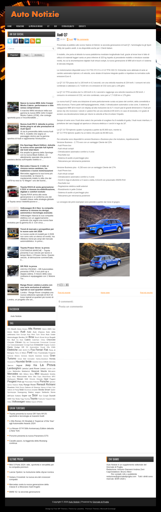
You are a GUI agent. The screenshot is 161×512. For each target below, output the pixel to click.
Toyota (33, 398)
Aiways (24, 329)
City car (26, 342)
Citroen (18, 342)
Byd (13, 340)
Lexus (43, 368)
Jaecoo (10, 365)
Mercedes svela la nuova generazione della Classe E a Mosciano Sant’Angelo (29, 485)
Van (53, 399)
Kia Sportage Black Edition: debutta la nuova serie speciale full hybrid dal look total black (37, 147)
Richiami (50, 384)
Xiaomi (33, 402)
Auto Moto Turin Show (36, 334)
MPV (54, 376)
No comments (83, 39)
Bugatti (52, 337)
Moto (14, 376)
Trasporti (48, 399)
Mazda (44, 371)
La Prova (47, 365)
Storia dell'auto (68, 26)
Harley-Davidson (42, 359)
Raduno (15, 385)
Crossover (38, 345)
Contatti (82, 26)
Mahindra (16, 371)
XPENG (39, 402)
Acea (19, 329)
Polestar (36, 382)
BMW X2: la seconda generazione (24, 492)
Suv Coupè (43, 396)
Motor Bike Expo (34, 376)
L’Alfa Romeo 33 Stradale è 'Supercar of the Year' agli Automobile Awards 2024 (31, 422)
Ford (29, 352)
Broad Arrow (44, 337)
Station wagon (34, 392)
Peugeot (12, 381)
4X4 (8, 329)
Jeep (28, 365)
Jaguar (19, 365)
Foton (35, 353)
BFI (26, 337)
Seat (21, 389)
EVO (25, 350)
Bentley (22, 337)
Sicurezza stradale (31, 390)
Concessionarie (17, 345)
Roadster (11, 387)
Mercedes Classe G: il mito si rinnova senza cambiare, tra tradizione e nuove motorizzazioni (36, 168)
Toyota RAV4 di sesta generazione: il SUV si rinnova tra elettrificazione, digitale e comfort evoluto (37, 189)
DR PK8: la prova (28, 266)
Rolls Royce (20, 387)
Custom (52, 345)
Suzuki (52, 395)
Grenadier (31, 359)
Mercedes (12, 373)
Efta (48, 347)
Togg (22, 399)
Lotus (9, 371)
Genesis (24, 356)
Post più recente (64, 293)
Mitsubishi (45, 374)
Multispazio (11, 379)
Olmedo (32, 379)
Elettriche (12, 349)
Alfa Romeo (34, 328)
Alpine (44, 329)
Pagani (52, 379)
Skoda (41, 389)
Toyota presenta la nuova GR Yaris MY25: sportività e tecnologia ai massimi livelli (28, 414)
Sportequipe (11, 392)
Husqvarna (11, 362)
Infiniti (45, 362)
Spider (53, 390)
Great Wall (22, 359)
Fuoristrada (43, 353)
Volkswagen (18, 401)
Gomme (38, 356)
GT (48, 26)
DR (23, 347)
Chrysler (10, 342)
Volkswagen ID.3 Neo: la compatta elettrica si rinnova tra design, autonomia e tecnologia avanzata (36, 210)
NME (26, 379)
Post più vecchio (146, 293)
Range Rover (30, 384)
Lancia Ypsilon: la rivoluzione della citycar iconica (31, 472)
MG (20, 374)
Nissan (20, 379)
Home (9, 26)
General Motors (13, 356)
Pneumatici (29, 382)
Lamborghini (14, 368)
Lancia (25, 368)
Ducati (42, 347)
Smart (47, 389)
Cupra (46, 345)
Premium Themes (92, 509)
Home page (105, 293)
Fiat (46, 349)
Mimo (32, 374)
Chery (43, 340)
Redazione (20, 26)
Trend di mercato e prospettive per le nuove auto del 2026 (37, 230)
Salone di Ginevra (32, 387)
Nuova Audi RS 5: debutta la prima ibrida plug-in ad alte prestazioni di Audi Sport (37, 126)
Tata (13, 399)
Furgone (51, 353)
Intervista (52, 362)
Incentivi (35, 362)
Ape (54, 329)
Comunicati (44, 342)
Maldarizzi (26, 371)
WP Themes (62, 509)
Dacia (10, 347)
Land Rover (34, 368)
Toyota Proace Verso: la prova (34, 248)
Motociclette (22, 376)
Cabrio (28, 340)
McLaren (51, 371)
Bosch (37, 337)
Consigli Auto (28, 345)
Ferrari (39, 349)
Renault (41, 384)
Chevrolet (51, 340)
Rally (21, 385)
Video (9, 402)
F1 (29, 350)
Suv (55, 26)
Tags (26, 55)
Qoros (9, 385)
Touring (27, 399)
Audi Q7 (62, 34)
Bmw (31, 337)
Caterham (35, 340)
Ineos (41, 362)
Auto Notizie (16, 316)
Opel (46, 379)
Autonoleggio (12, 337)
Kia (35, 365)
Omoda (39, 379)
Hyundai (20, 361)
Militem (26, 374)
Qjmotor (52, 382)
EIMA (53, 347)
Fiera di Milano (20, 353)
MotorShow (46, 376)
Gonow (45, 356)
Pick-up (20, 381)
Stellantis (45, 392)
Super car (26, 395)
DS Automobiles (32, 347)
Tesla (17, 399)
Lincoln (49, 368)
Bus (8, 340)
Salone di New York (48, 387)
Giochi (31, 356)
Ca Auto (19, 340)
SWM (9, 399)
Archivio (38, 55)
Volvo (28, 402)
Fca (33, 349)
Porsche (44, 381)
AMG (49, 329)
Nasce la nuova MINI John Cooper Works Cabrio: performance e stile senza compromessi (36, 105)
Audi (22, 331)
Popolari (14, 55)
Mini (37, 373)
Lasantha (80, 509)
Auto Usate (50, 334)
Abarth (13, 329)
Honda (52, 359)
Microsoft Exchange (108, 509)
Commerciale (34, 342)
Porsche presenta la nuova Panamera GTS (28, 436)
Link (53, 368)
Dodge (17, 347)
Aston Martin (13, 332)
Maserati (35, 371)
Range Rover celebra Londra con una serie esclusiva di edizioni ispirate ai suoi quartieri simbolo (36, 287)
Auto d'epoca (39, 332)
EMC (20, 350)
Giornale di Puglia (101, 502)
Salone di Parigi (13, 390)
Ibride (28, 361)
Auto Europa (21, 334)
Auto (29, 332)
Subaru (18, 396)
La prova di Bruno (36, 26)
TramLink (41, 399)
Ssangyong (22, 392)
